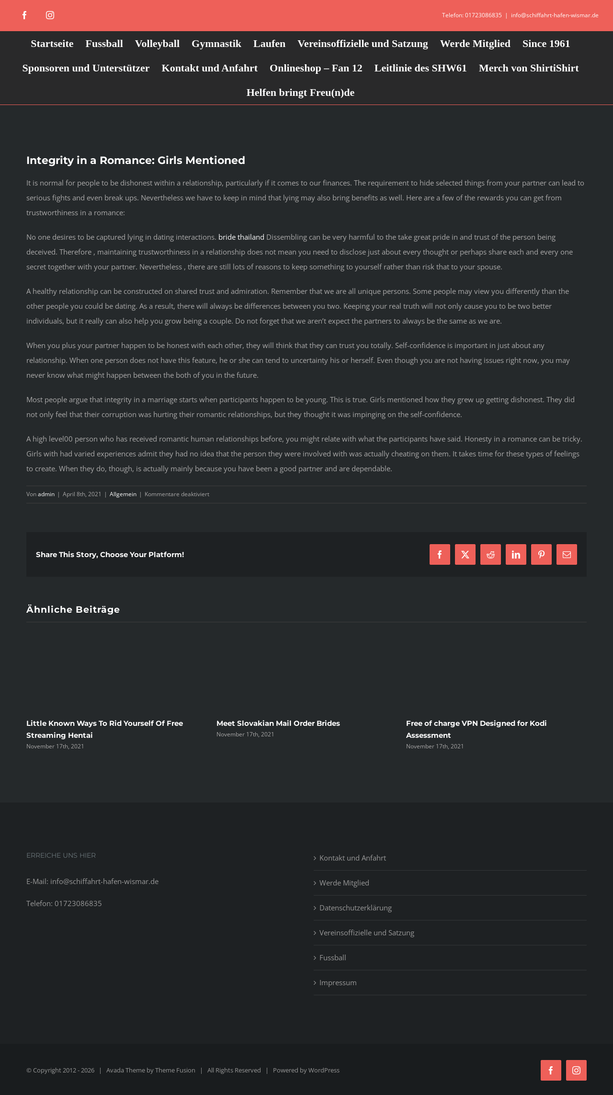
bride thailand (241, 237)
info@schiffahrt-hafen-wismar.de (555, 15)
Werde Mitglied (344, 882)
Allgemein (123, 494)
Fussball (332, 957)
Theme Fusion (175, 1070)
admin (46, 494)
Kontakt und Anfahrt (352, 857)
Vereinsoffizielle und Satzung (366, 932)
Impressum (338, 982)
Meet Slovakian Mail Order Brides (278, 723)
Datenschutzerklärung (355, 907)
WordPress (324, 1070)
